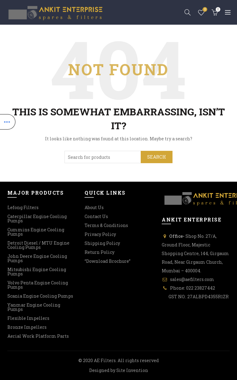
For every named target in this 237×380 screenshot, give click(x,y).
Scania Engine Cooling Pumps (40, 296)
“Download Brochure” (108, 261)
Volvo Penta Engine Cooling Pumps (37, 285)
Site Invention (132, 370)
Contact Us (96, 216)
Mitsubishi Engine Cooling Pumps (36, 271)
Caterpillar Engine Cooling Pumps (37, 218)
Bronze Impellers (27, 327)
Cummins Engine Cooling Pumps (35, 232)
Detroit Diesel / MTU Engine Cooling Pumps (38, 245)
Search (156, 157)
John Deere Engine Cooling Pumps (37, 258)
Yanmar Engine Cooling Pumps (33, 307)
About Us (94, 207)
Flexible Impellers (28, 318)
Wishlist (204, 10)
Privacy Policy (100, 234)
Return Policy (99, 252)
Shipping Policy (102, 243)
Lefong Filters (23, 207)
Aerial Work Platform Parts (38, 336)
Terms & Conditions (106, 225)
